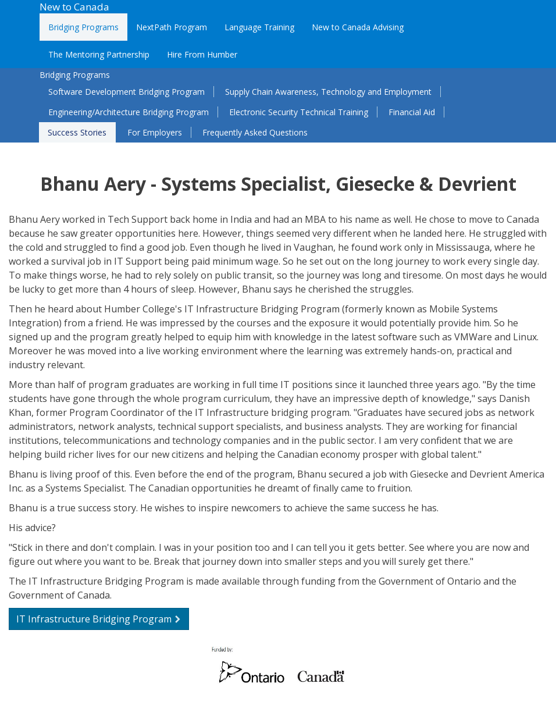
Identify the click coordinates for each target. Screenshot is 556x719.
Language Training (259, 27)
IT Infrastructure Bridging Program (98, 619)
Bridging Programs (83, 27)
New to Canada (74, 6)
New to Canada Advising (358, 27)
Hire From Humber (202, 54)
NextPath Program (171, 27)
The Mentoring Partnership (98, 54)
